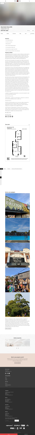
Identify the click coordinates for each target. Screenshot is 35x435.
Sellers (6, 375)
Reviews (6, 371)
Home (17, 1)
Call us (29, 1)
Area (25, 10)
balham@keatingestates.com (8, 408)
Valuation (6, 378)
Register (9, 434)
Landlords (6, 376)
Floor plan (14, 10)
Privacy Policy (17, 427)
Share (33, 7)
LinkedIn (9, 365)
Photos (2, 10)
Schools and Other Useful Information (17, 145)
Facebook (7, 365)
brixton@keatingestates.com (8, 394)
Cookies (17, 428)
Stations (5, 145)
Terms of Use (17, 429)
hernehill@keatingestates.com (9, 401)
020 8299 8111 (26, 434)
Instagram (5, 365)
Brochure (32, 10)
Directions (8, 145)
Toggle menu (5, 1)
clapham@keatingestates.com (9, 387)
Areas (6, 370)
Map (20, 10)
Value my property (17, 355)
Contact (6, 372)
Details (8, 10)
